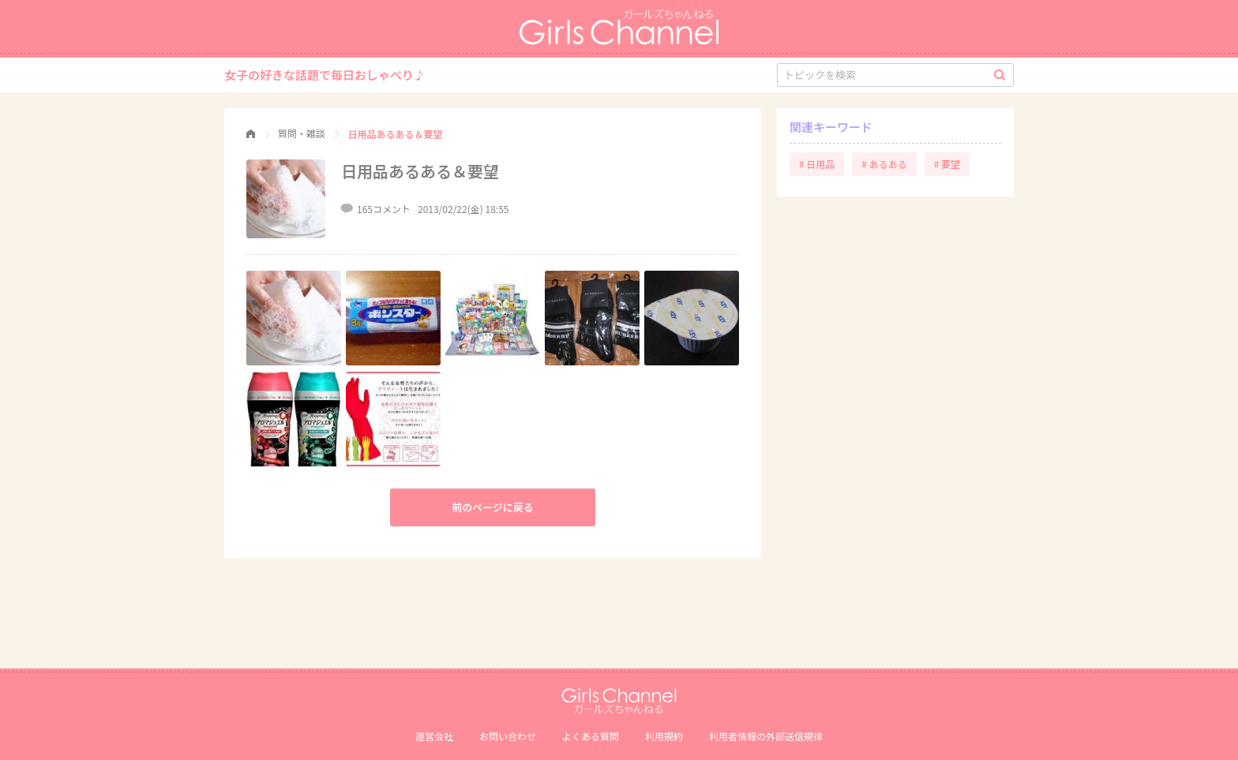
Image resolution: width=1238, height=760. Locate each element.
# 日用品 (817, 163)
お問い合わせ (507, 736)
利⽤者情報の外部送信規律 (766, 736)
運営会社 (434, 736)
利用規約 (664, 736)
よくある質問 (590, 736)
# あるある (883, 163)
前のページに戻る (493, 507)
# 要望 (947, 163)
